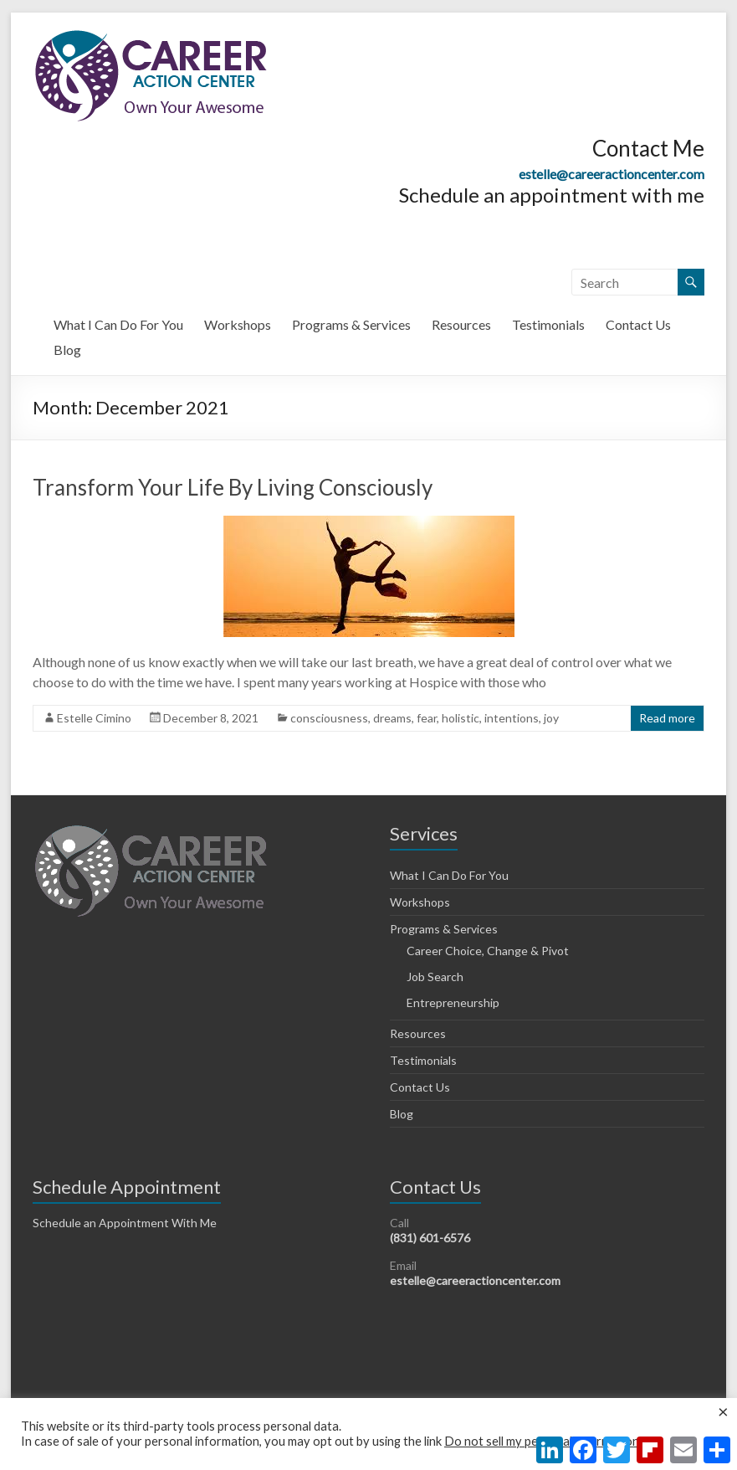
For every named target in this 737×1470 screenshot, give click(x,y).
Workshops (237, 324)
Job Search (435, 976)
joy (551, 718)
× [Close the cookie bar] (723, 1411)
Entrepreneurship (453, 1002)
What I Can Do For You (118, 324)
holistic (460, 718)
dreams (392, 718)
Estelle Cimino (94, 718)
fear (427, 718)
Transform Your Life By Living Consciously (232, 487)
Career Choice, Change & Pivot (488, 950)
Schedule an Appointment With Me (125, 1223)
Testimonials (548, 324)
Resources (461, 324)
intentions (511, 718)
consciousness (329, 718)
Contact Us (638, 324)
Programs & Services (351, 324)
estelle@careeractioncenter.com (611, 174)
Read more (667, 718)
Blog (67, 349)
